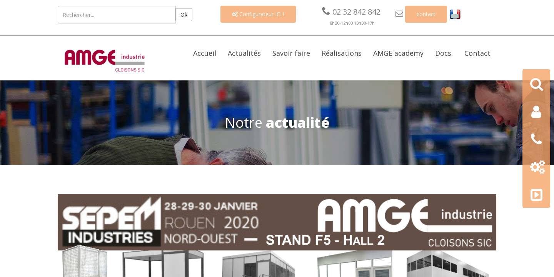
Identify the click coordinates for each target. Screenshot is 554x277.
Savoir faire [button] (291, 53)
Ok (183, 14)
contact (426, 14)
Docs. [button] (444, 53)
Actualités (244, 53)
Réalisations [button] (342, 53)
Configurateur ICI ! (258, 14)
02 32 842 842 (351, 12)
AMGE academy (398, 53)
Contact (477, 53)
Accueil (204, 53)
